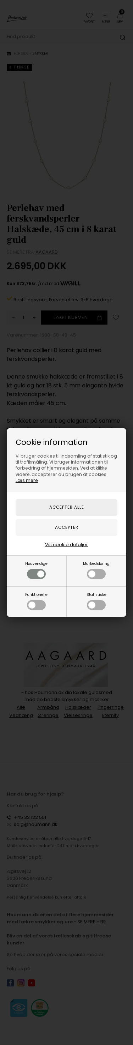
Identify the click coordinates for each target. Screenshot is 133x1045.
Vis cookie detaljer (66, 544)
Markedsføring (96, 570)
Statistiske (96, 601)
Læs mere (27, 480)
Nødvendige (36, 570)
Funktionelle (36, 601)
